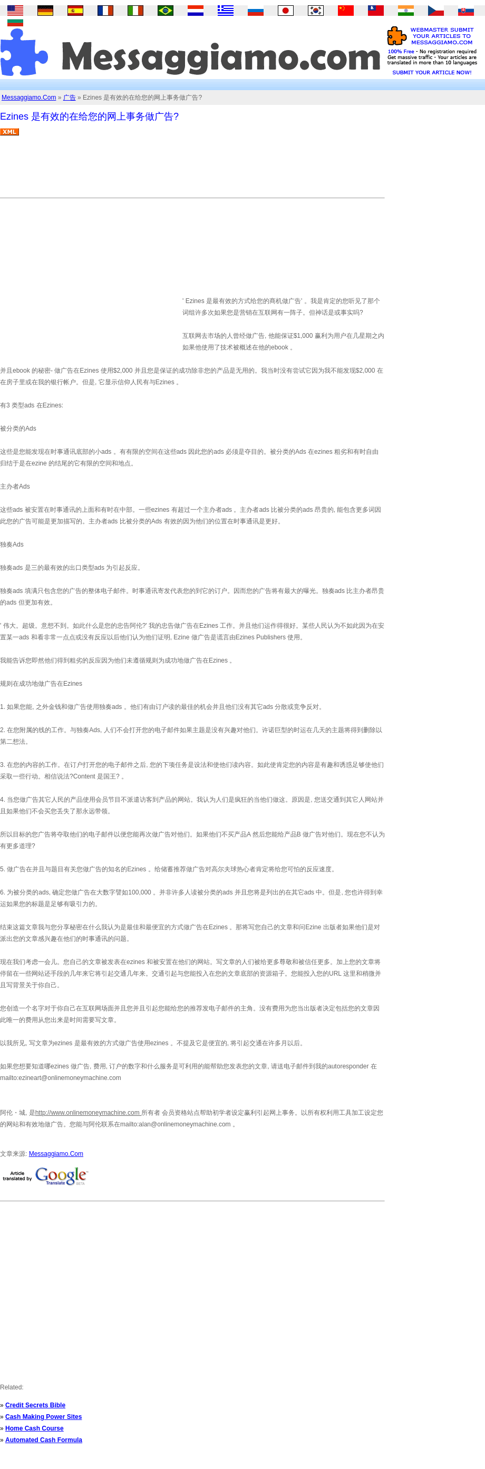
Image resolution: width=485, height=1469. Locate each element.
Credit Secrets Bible (35, 1405)
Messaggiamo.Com (29, 97)
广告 (69, 97)
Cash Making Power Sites (43, 1417)
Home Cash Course (34, 1428)
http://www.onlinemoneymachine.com (88, 1112)
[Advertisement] (192, 170)
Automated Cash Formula (43, 1440)
